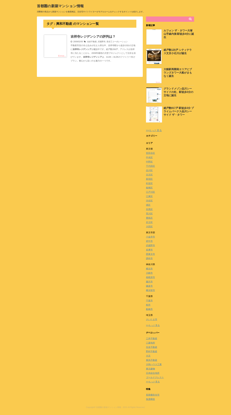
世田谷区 (150, 153)
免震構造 (150, 399)
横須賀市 (150, 290)
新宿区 (149, 179)
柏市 (148, 305)
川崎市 (149, 273)
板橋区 (149, 187)
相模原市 (150, 277)
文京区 (149, 174)
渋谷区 (149, 200)
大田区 (149, 226)
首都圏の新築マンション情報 (60, 6)
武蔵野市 (102, 42)
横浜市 (149, 268)
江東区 (149, 196)
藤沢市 (149, 281)
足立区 (149, 222)
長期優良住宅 (152, 395)
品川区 (149, 170)
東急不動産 (151, 360)
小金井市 (150, 237)
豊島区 (149, 218)
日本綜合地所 (152, 373)
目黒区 (149, 209)
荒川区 (149, 213)
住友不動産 (151, 347)
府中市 (149, 241)
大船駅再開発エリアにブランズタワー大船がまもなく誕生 (178, 72)
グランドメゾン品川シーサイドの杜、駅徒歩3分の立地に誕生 (178, 92)
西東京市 (150, 254)
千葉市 (149, 300)
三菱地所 (150, 343)
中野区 (149, 161)
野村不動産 (151, 351)
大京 (148, 355)
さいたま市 (151, 319)
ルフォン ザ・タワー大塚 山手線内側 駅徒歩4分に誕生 (179, 34)
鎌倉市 (149, 286)
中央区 (149, 157)
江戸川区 (150, 192)
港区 (148, 205)
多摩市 (149, 249)
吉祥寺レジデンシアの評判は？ (93, 36)
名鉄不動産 (92, 42)
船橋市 (149, 309)
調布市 (149, 258)
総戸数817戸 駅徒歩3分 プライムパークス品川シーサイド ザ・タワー (179, 111)
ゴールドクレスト (155, 377)
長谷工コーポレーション (117, 42)
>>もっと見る (154, 130)
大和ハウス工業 (154, 364)
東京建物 (150, 368)
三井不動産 (151, 338)
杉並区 (149, 183)
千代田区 (150, 166)
